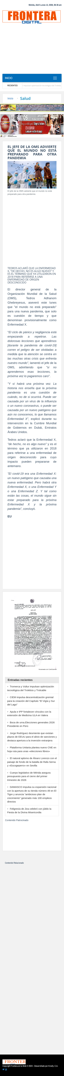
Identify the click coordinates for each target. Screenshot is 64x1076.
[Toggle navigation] (55, 78)
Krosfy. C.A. (53, 1065)
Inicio (8, 78)
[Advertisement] (32, 49)
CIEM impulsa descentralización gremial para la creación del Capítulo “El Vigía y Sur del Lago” (31, 701)
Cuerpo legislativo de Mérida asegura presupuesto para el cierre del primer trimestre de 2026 (28, 776)
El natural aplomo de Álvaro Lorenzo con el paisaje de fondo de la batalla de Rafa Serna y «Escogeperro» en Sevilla (32, 762)
